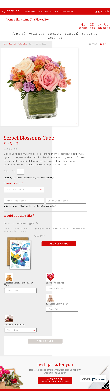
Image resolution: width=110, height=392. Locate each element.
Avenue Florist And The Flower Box (27, 19)
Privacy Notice (24, 390)
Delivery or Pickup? (66, 106)
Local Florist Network (41, 390)
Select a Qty (62, 94)
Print (93, 44)
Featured (12, 44)
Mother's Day (22, 44)
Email (103, 44)
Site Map (57, 390)
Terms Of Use (9, 390)
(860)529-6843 (12, 11)
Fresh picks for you (55, 285)
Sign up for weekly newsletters (55, 297)
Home (5, 44)
